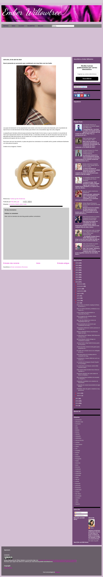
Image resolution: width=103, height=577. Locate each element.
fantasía (77, 456)
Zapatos (77, 504)
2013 (77, 405)
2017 (77, 398)
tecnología (78, 496)
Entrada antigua (63, 263)
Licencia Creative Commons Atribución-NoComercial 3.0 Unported (57, 560)
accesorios (12, 204)
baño (76, 428)
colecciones (78, 444)
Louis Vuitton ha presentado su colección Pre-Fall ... (86, 313)
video (76, 500)
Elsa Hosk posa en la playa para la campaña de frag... (86, 355)
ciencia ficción (79, 440)
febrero (79, 395)
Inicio (38, 263)
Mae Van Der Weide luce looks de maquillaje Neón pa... (86, 320)
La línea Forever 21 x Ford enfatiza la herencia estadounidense (90, 152)
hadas (77, 461)
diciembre (80, 284)
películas (77, 485)
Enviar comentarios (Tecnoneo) (19, 267)
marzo (79, 393)
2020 (77, 277)
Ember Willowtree (31, 11)
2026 (77, 263)
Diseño (17, 204)
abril (78, 303)
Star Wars (78, 493)
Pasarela (77, 483)
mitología (78, 475)
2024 (77, 267)
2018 (77, 282)
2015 (77, 401)
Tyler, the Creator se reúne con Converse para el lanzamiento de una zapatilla (91, 245)
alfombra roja (79, 421)
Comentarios (79, 515)
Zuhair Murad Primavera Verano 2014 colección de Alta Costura (91, 204)
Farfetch (12, 198)
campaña (77, 436)
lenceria (77, 467)
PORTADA (5, 26)
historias (77, 463)
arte (76, 426)
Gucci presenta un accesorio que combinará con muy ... (86, 324)
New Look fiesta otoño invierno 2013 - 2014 (89, 139)
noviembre (80, 286)
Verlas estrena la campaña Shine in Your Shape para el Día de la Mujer (91, 165)
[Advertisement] (51, 42)
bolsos (77, 432)
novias (77, 481)
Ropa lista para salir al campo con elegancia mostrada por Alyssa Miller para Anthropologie (91, 232)
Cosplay (77, 450)
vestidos (77, 498)
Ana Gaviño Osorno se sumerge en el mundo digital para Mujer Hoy (91, 126)
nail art (77, 479)
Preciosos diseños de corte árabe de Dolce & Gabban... (87, 374)
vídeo (76, 502)
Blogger (57, 572)
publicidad (78, 489)
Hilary (92, 528)
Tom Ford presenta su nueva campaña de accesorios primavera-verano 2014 (91, 218)
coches (77, 442)
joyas (21, 204)
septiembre (80, 291)
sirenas (77, 491)
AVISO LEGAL (8, 568)
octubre (79, 288)
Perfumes (78, 487)
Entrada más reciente (11, 263)
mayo (79, 300)
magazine (78, 471)
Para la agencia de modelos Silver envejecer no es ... (86, 317)
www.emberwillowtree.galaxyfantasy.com (64, 561)
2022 (77, 272)
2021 (77, 275)
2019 (77, 279)
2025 (77, 265)
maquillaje (78, 473)
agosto (79, 293)
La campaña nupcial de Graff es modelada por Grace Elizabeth (91, 179)
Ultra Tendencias (20, 198)
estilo (76, 454)
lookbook (78, 469)
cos (76, 448)
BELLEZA (40, 26)
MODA (13, 26)
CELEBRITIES (31, 26)
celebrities (78, 438)
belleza (77, 430)
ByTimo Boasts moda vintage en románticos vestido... (86, 339)
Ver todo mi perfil (93, 541)
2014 (77, 403)
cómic (77, 446)
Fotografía (78, 458)
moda (24, 204)
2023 (77, 270)
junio (78, 298)
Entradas (78, 512)
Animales (78, 424)
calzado (77, 434)
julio (78, 295)
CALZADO (21, 26)
